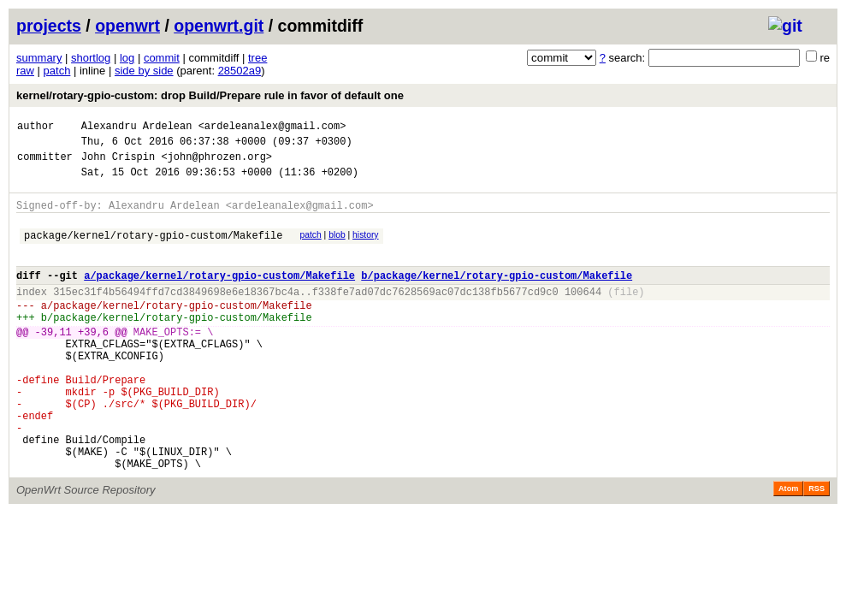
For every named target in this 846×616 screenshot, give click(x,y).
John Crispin (118, 164)
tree (257, 57)
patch (57, 70)
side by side (144, 70)
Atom (788, 547)
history (365, 247)
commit (162, 57)
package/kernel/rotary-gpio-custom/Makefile (153, 250)
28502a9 (240, 70)
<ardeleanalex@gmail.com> (272, 128)
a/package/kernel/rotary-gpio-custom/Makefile (219, 295)
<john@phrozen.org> (216, 164)
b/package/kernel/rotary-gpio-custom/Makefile (496, 295)
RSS (816, 547)
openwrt (127, 25)
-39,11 (53, 362)
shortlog (90, 57)
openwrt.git (218, 25)
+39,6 (93, 362)
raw (25, 70)
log (127, 57)
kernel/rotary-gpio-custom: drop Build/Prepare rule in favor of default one (210, 95)
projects (48, 25)
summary (39, 57)
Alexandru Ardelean (136, 128)
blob (337, 247)
